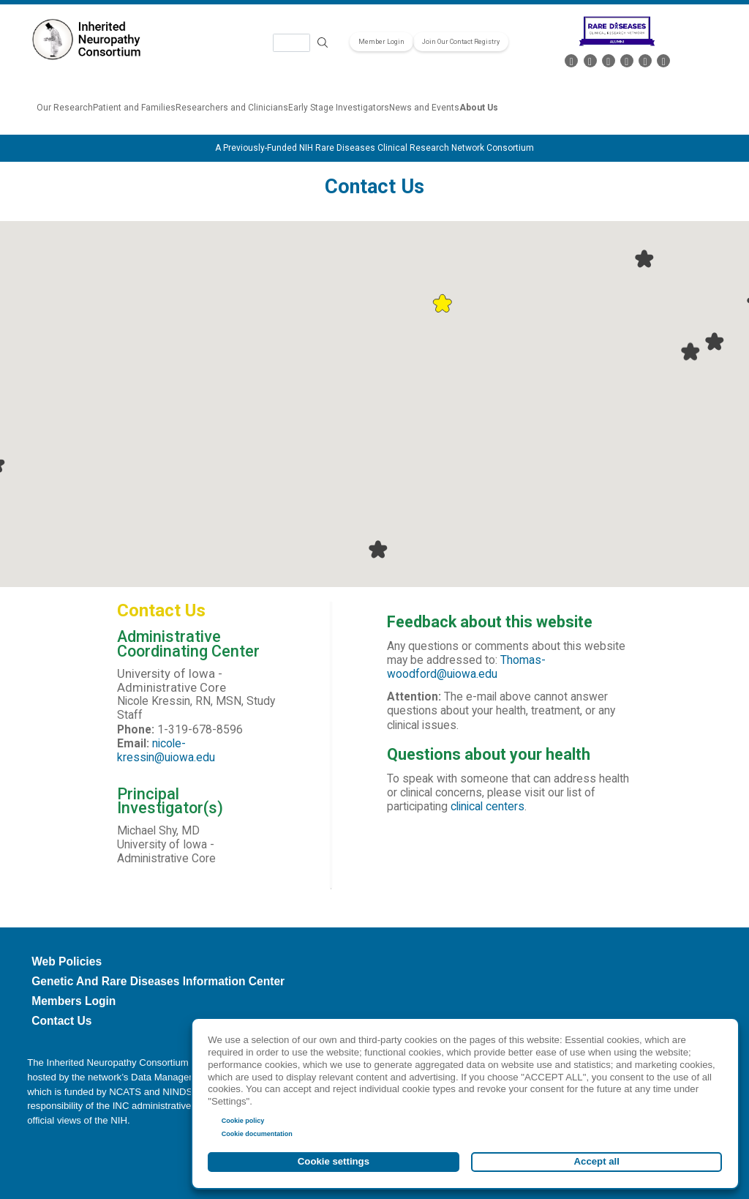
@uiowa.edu (467, 674)
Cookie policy (243, 1120)
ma (527, 660)
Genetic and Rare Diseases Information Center (158, 981)
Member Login (381, 41)
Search (323, 43)
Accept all (597, 1161)
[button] (442, 303)
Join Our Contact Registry (461, 41)
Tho (509, 660)
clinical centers (487, 806)
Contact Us (61, 1021)
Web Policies (66, 961)
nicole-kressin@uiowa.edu (166, 750)
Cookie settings (333, 1161)
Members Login (73, 1001)
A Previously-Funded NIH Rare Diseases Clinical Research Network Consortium (374, 148)
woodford (412, 674)
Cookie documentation (257, 1134)
